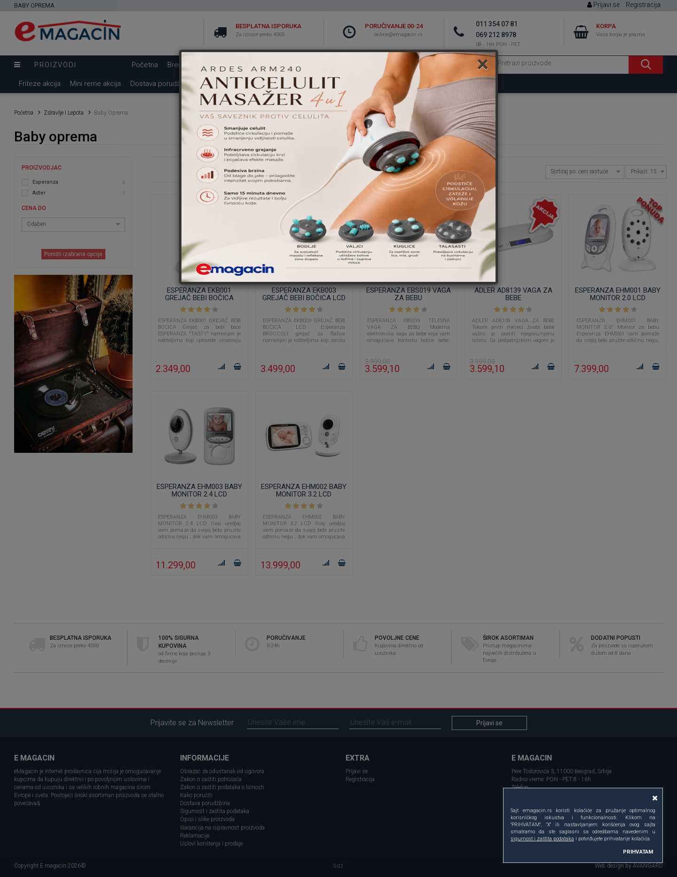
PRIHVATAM (638, 851)
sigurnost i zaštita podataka (542, 839)
